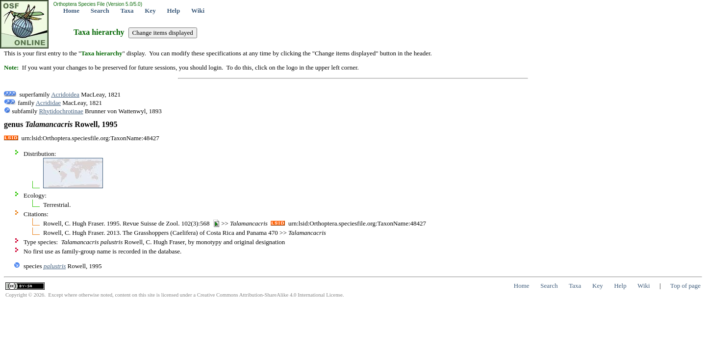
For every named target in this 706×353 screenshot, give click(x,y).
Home (71, 10)
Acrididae (48, 102)
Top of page (685, 285)
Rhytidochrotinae (61, 111)
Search (100, 10)
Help (173, 10)
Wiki (197, 10)
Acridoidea (65, 94)
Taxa (127, 10)
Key (150, 10)
